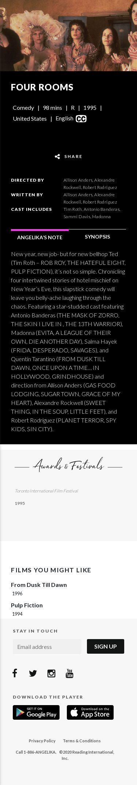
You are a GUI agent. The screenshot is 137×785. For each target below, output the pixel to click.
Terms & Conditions (82, 740)
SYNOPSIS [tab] (97, 236)
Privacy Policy (42, 740)
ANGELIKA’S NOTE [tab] (39, 237)
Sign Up (105, 646)
